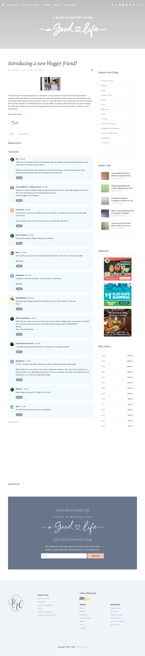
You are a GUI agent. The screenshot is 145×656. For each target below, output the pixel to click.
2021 (103, 383)
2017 (103, 404)
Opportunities (70, 5)
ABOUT (56, 5)
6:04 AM (23, 406)
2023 (103, 372)
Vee (17, 159)
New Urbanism (116, 618)
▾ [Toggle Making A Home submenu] (19, 5)
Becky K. (19, 389)
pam (17, 406)
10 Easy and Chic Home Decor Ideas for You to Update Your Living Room (121, 224)
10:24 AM (30, 298)
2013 (103, 426)
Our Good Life (82, 647)
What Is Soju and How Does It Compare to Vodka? (122, 212)
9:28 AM (31, 235)
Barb (11, 134)
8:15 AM (45, 187)
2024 (103, 366)
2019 (103, 394)
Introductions (23, 134)
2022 (103, 377)
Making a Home (116, 615)
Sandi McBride (21, 298)
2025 (103, 361)
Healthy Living (106, 95)
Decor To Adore (21, 235)
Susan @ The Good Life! (24, 343)
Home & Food (12, 5)
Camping (104, 119)
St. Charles (105, 143)
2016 (103, 410)
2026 (103, 356)
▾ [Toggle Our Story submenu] (60, 5)
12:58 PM (37, 343)
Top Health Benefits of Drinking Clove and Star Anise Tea (121, 174)
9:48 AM (28, 275)
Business (47, 5)
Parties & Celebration (109, 133)
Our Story (114, 611)
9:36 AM (23, 252)
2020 (103, 388)
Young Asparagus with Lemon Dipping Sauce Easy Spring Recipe (122, 187)
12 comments (39, 70)
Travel (103, 114)
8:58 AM (27, 210)
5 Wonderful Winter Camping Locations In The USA (122, 199)
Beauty (104, 100)
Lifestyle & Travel (30, 5)
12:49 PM (33, 318)
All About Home (107, 81)
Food (103, 105)
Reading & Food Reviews (110, 128)
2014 (103, 421)
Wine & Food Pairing (108, 124)
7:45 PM (25, 389)
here (23, 114)
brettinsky (20, 210)
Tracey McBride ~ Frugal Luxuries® (28, 187)
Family (103, 90)
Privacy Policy (116, 625)
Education (105, 109)
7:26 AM (22, 159)
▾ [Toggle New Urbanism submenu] (40, 5)
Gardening (105, 138)
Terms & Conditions (118, 621)
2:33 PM (28, 361)
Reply (19, 177)
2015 (103, 415)
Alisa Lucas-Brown (22, 318)
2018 (103, 399)
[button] (91, 70)
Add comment (13, 422)
